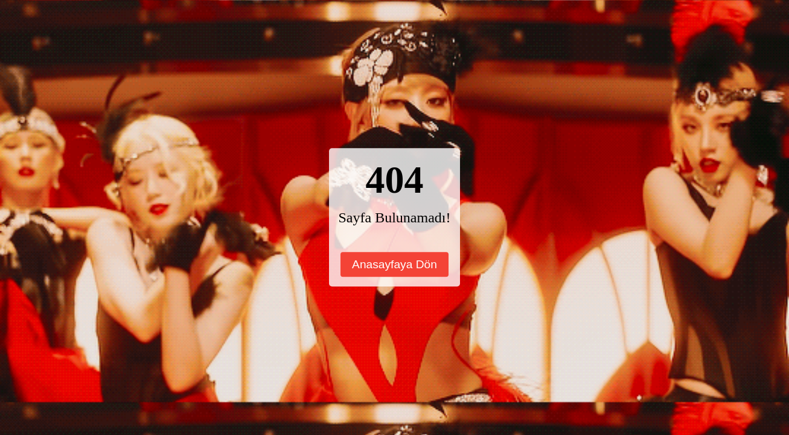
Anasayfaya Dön (394, 264)
